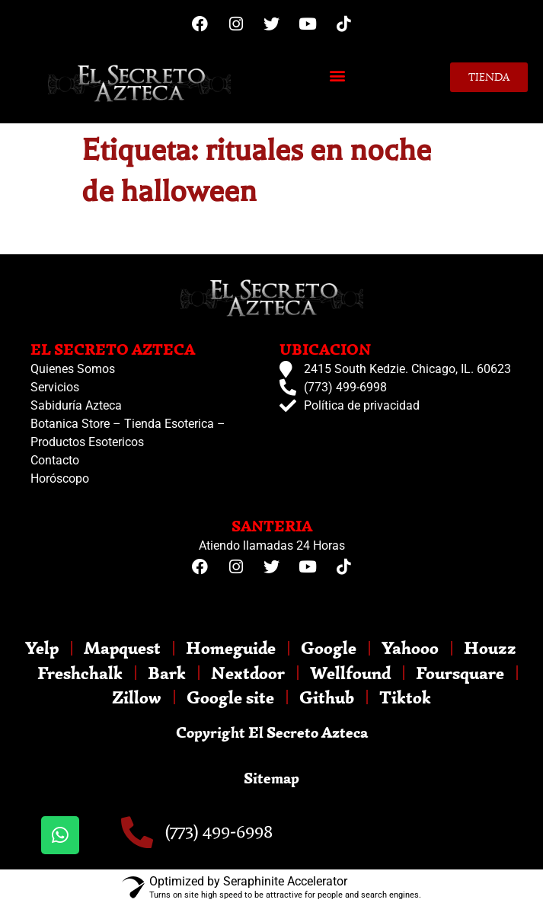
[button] (337, 75)
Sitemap (271, 777)
